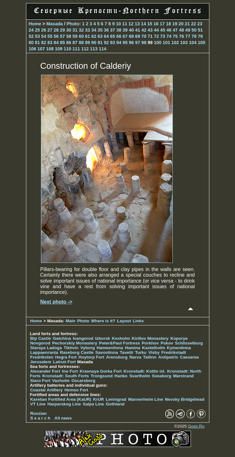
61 (87, 36)
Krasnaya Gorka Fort (101, 371)
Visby (154, 352)
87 (75, 42)
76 (181, 36)
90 (93, 42)
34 (93, 30)
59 (75, 36)
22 (193, 23)
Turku (140, 352)
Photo (73, 23)
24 (31, 30)
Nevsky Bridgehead (184, 399)
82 (43, 42)
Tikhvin (71, 347)
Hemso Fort (76, 390)
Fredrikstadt (173, 352)
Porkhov (150, 343)
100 (157, 42)
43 (150, 30)
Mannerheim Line (145, 399)
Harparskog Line (64, 404)
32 (81, 30)
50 (194, 30)
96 (131, 42)
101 (166, 42)
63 (100, 36)
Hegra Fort (66, 357)
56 (56, 36)
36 (106, 30)
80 (31, 42)
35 (100, 30)
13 (137, 23)
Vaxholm (60, 380)
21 (187, 23)
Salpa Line (93, 404)
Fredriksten (42, 357)
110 (67, 48)
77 (187, 36)
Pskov (167, 343)
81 (37, 42)
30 (68, 30)
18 (168, 23)
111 (76, 48)
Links (138, 321)
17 (162, 23)
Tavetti (126, 352)
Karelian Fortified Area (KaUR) (60, 399)
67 (125, 36)
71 (150, 36)
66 (118, 36)
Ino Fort (70, 371)
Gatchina (62, 338)
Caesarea (189, 357)
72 (156, 36)
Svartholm (139, 376)
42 (143, 30)
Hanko (121, 376)
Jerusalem (40, 361)
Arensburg (117, 357)
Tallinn (149, 357)
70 (143, 36)
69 (137, 36)
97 (137, 42)
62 (93, 36)
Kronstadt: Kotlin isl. (145, 371)
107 (41, 48)
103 (184, 42)
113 (94, 48)
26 (43, 30)
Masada (54, 23)
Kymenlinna (179, 347)
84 (56, 42)
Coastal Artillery (46, 390)
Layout (124, 321)
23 (199, 23)
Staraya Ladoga (46, 347)
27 (50, 30)
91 (100, 42)
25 (37, 30)
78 (194, 36)
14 (143, 23)
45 (162, 30)
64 (106, 36)
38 (118, 30)
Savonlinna (106, 352)
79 (200, 36)
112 (85, 48)
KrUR (98, 399)
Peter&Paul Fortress (119, 343)
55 (50, 36)
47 (175, 30)
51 (200, 30)
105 (201, 42)
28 (56, 30)
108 (50, 48)
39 (125, 30)
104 (193, 42)
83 (50, 42)
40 (131, 30)
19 (174, 23)
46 (168, 30)
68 (131, 36)
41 (137, 30)
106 (32, 48)
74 (168, 36)
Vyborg (87, 347)
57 (62, 36)
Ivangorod (83, 338)
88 (81, 42)
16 (155, 23)
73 (162, 36)
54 (43, 36)
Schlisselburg (189, 343)
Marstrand (183, 376)
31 (75, 30)
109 (59, 48)
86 (68, 42)
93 (112, 42)
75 (175, 36)
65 (112, 36)
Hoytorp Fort (91, 357)
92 (106, 42)
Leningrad (116, 399)
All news (63, 418)
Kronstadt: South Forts (65, 376)
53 (37, 36)
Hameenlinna (110, 347)
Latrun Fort (64, 361)
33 (87, 30)
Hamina (132, 347)
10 (118, 23)
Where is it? (103, 321)
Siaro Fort (40, 380)
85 (62, 42)
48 (181, 30)
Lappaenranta (44, 352)
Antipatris (168, 357)
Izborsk (102, 338)
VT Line (38, 404)
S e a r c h (40, 418)
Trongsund (102, 376)
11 (124, 23)
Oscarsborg (83, 380)
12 (130, 23)
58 (68, 36)
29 (62, 30)
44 (156, 30)
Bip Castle (40, 338)
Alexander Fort (45, 371)
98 (143, 42)
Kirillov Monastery (150, 338)
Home (35, 23)
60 (81, 36)
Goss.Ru (196, 426)
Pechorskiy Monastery (74, 343)
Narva (135, 357)
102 (175, 42)
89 (87, 42)
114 (102, 48)
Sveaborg (161, 376)
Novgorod (40, 343)
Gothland (115, 404)
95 (125, 42)
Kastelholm (153, 347)
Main (70, 321)
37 (112, 30)
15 (149, 23)
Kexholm (121, 338)
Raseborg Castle (76, 352)
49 (187, 30)
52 (31, 36)
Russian (38, 413)
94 (118, 42)
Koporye (178, 338)
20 (181, 23)
